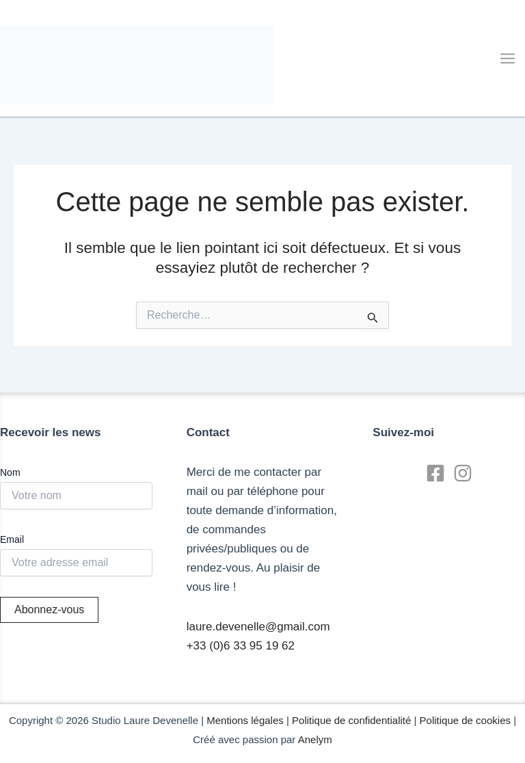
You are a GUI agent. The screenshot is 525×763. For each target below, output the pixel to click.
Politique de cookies (465, 720)
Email (12, 539)
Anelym (315, 739)
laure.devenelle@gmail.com (258, 626)
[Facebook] (435, 473)
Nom (10, 472)
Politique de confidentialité (351, 720)
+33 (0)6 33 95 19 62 (241, 645)
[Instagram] (462, 473)
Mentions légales (245, 720)
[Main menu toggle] (508, 58)
